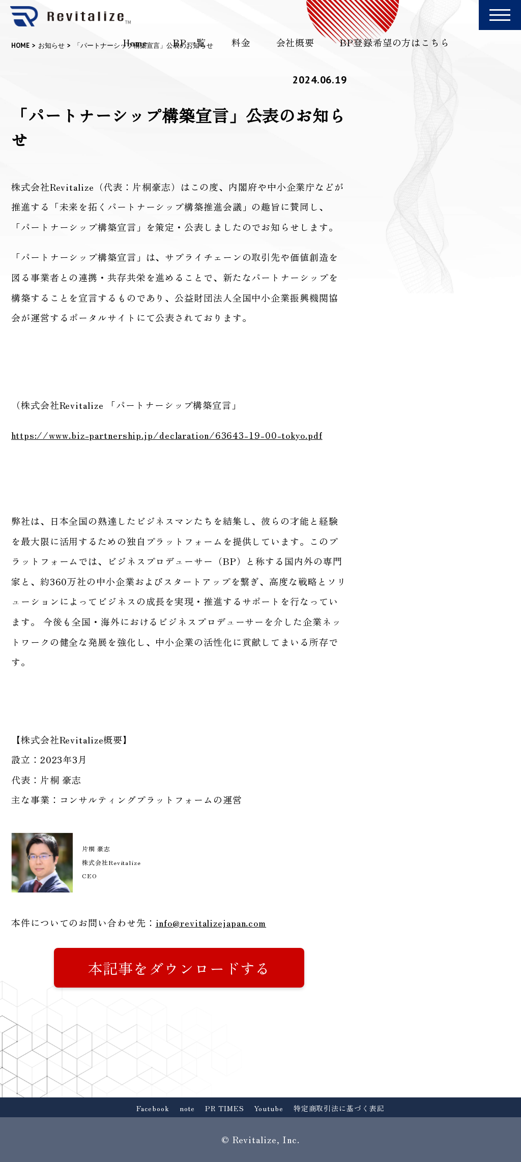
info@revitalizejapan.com (211, 922)
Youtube (268, 1108)
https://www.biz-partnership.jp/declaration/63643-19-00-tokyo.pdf (167, 434)
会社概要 (295, 42)
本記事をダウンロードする (179, 967)
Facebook (152, 1108)
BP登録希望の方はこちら (395, 42)
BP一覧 (189, 42)
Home (135, 42)
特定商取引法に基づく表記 (339, 1108)
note (187, 1108)
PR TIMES (224, 1108)
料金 (241, 42)
